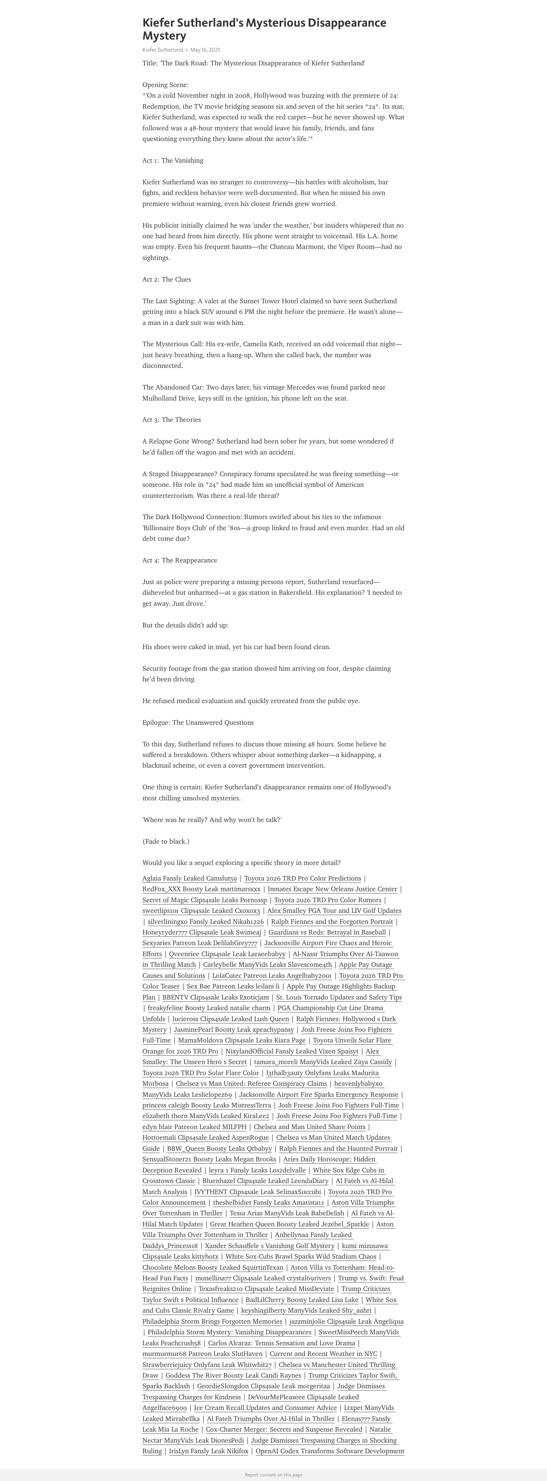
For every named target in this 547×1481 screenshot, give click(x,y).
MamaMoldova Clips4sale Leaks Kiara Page (242, 1040)
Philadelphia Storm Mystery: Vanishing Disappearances (229, 1332)
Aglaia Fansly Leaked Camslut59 (189, 878)
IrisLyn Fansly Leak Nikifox (208, 1451)
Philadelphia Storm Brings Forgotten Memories (212, 1321)
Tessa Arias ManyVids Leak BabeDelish (287, 1213)
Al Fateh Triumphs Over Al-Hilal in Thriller (271, 1418)
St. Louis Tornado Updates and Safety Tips (339, 997)
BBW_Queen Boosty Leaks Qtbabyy (219, 1148)
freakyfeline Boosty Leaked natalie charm (209, 1008)
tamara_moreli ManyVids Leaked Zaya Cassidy (323, 1062)
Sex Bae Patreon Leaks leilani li (233, 986)
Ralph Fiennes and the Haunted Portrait (338, 1148)
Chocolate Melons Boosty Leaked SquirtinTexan (212, 1267)
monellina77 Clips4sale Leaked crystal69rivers (263, 1278)
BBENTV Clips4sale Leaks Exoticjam (216, 997)
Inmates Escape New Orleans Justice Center (332, 889)
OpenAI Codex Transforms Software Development (330, 1451)
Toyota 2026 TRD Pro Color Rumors (327, 900)
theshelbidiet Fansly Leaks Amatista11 (268, 1202)
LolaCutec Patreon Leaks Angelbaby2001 (272, 975)
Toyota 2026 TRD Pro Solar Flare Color (200, 1073)
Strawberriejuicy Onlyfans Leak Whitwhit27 (207, 1365)
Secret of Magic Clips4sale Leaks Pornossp (204, 900)
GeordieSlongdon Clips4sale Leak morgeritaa (263, 1386)
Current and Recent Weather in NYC (323, 1354)
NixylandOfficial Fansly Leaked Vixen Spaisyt (292, 1051)
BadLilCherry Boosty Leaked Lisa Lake (302, 1300)
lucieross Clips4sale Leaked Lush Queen (230, 1019)
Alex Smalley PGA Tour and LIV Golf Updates (334, 910)
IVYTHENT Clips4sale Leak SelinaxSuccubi (257, 1192)
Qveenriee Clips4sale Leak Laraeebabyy (227, 954)
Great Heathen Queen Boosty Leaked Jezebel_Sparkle (289, 1224)
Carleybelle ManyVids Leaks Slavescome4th (267, 964)
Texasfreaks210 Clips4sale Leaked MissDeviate (266, 1289)
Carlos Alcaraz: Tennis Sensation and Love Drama (281, 1343)
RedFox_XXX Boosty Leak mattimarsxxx (201, 889)
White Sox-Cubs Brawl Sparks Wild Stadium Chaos (301, 1256)
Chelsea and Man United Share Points (309, 1127)
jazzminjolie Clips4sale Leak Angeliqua (346, 1321)
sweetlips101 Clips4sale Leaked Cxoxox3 (201, 910)
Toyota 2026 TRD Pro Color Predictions (302, 878)
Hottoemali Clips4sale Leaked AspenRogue (205, 1137)
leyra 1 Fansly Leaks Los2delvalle (257, 1170)
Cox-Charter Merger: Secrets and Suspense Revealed (284, 1429)
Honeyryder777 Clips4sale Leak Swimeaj (201, 932)
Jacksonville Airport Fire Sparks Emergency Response (318, 1094)
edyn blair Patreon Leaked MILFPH (194, 1127)
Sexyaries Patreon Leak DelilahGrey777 (199, 943)
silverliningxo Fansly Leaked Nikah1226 (206, 921)
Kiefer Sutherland (162, 49)
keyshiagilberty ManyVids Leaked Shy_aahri (306, 1310)
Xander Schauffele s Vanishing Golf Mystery (270, 1246)
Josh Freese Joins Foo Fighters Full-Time (338, 1105)
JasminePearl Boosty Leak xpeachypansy (234, 1029)
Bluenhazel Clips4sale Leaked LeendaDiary (265, 1181)
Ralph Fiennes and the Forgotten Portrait (332, 921)
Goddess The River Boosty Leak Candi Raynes (233, 1375)
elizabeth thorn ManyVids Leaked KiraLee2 (205, 1116)
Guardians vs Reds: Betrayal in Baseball (327, 932)
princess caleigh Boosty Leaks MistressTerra (206, 1105)
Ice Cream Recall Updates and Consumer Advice (265, 1407)
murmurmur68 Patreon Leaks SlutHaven (202, 1354)
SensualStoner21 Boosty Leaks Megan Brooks (209, 1159)
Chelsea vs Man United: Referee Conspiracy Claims (251, 1083)
